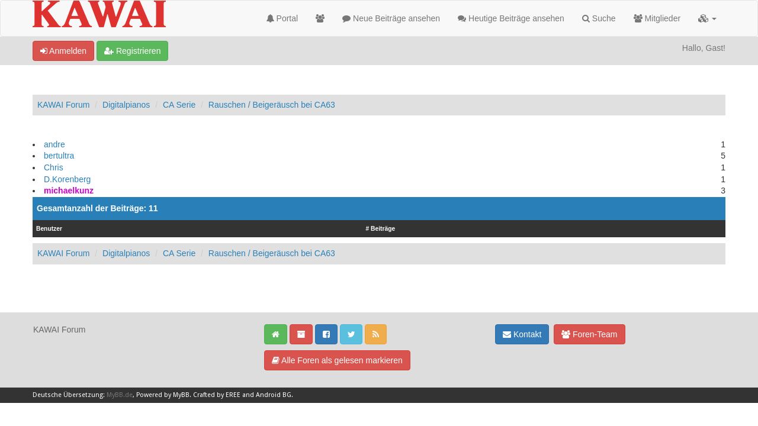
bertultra (59, 155)
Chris (53, 167)
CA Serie (179, 104)
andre (54, 144)
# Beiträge (381, 228)
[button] (707, 18)
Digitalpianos (126, 104)
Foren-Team (589, 334)
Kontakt (522, 334)
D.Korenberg (67, 179)
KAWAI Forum (63, 104)
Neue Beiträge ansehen (391, 18)
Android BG (273, 395)
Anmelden (63, 51)
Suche (599, 18)
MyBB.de (120, 395)
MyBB (181, 395)
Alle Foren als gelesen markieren (337, 360)
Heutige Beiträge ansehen (511, 18)
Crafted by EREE (216, 395)
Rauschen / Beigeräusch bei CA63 (271, 104)
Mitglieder (657, 18)
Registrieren (132, 51)
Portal (282, 18)
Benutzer (49, 228)
